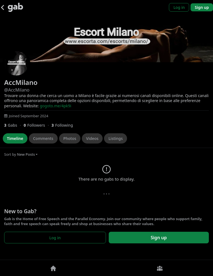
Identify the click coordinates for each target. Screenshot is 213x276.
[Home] (53, 268)
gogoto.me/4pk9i (55, 105)
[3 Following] (64, 125)
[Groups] (159, 268)
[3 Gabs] (14, 125)
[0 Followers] (37, 125)
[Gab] (15, 7)
